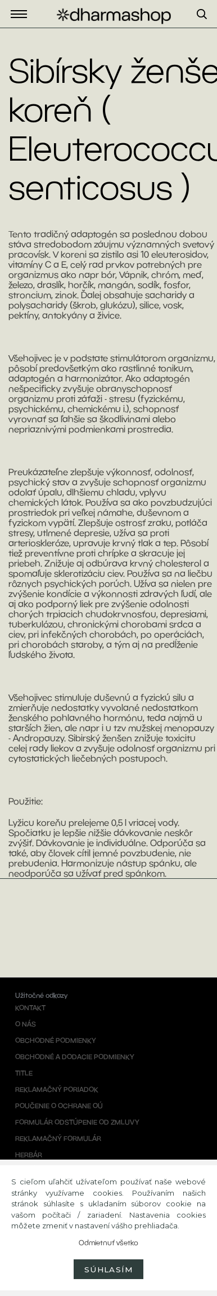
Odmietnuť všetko (108, 1243)
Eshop (22, 14)
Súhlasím (108, 1269)
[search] (207, 27)
